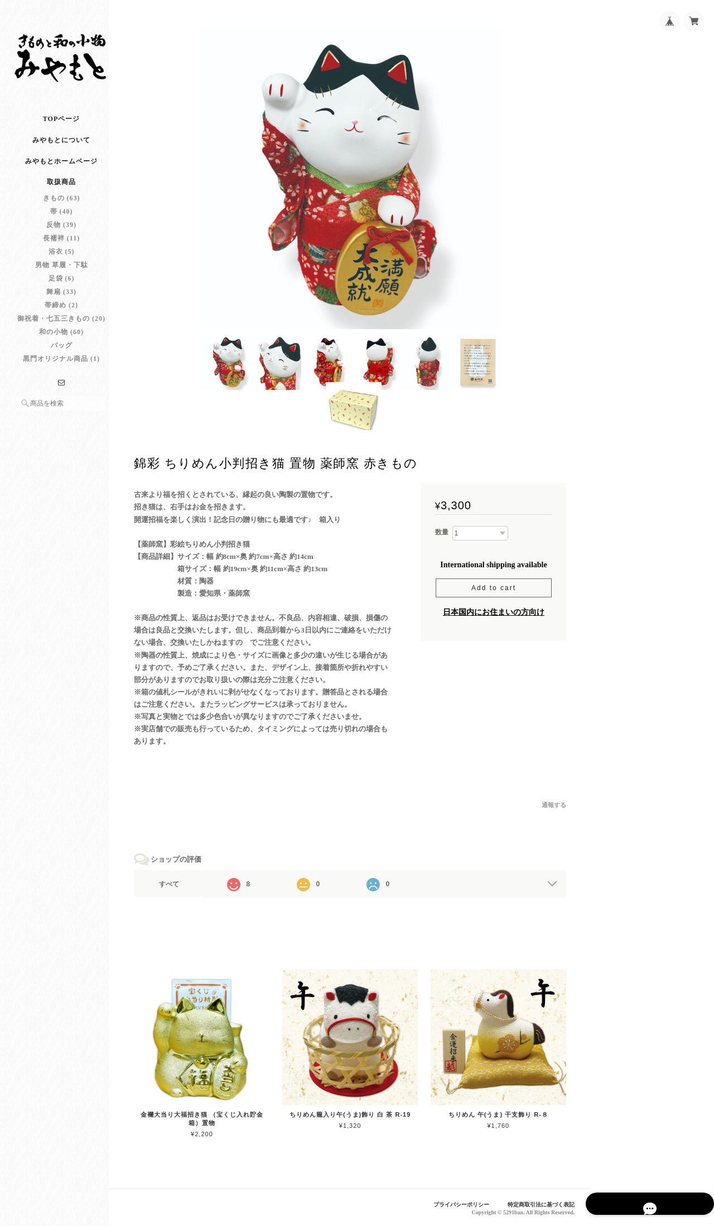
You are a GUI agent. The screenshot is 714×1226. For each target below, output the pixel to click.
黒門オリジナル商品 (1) (61, 370)
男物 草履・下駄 (61, 276)
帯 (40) (61, 222)
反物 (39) (61, 236)
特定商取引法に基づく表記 (538, 1204)
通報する (554, 808)
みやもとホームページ (61, 172)
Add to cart (493, 591)
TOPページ (61, 130)
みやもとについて (61, 151)
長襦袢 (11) (61, 249)
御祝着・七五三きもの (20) (61, 330)
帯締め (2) (61, 316)
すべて (183, 887)
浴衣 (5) (62, 263)
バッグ (62, 356)
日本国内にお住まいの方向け (493, 615)
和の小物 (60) (61, 343)
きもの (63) (61, 209)
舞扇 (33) (61, 303)
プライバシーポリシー (452, 1204)
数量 (441, 536)
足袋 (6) (62, 289)
